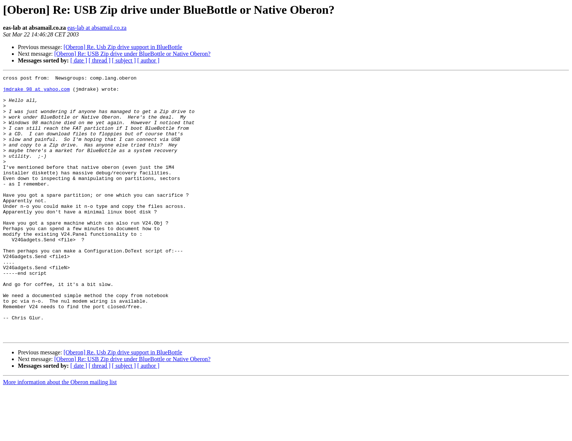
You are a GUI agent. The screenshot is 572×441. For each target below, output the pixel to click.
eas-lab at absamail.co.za (97, 28)
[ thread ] (100, 60)
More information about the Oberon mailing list (60, 434)
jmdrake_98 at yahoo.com (36, 92)
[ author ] (148, 60)
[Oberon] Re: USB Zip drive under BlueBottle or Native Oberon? (132, 54)
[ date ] (78, 60)
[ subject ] (124, 60)
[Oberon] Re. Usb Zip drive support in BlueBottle (123, 47)
